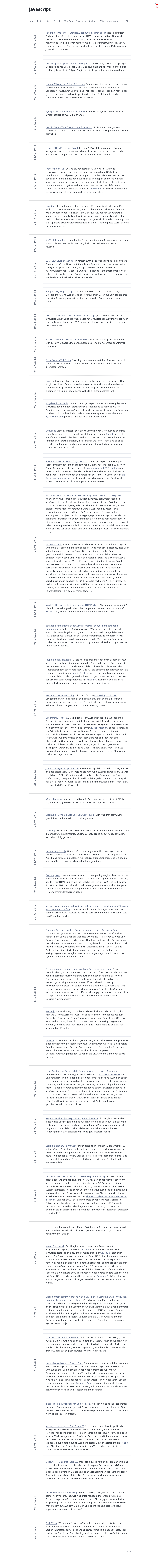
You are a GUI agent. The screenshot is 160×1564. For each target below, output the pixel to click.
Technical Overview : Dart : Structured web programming (75, 1176)
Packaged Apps (84, 1383)
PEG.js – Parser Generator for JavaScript (66, 461)
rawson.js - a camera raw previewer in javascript (70, 315)
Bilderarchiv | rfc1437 (57, 717)
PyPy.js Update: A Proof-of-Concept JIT (65, 111)
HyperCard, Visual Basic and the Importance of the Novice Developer (81, 1071)
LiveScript (51, 430)
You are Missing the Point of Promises (65, 84)
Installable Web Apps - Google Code (64, 1363)
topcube (50, 1040)
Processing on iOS (55, 168)
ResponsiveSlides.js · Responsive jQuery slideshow (72, 1118)
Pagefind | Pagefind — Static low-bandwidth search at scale (77, 32)
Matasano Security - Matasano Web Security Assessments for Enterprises (83, 495)
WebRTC (50, 611)
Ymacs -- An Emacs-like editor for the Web (67, 339)
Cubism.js (51, 830)
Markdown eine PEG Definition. (102, 468)
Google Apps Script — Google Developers (67, 63)
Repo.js (49, 380)
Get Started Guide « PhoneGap (61, 1492)
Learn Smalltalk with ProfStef (61, 1145)
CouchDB (105, 1252)
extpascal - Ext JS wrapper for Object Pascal (68, 1403)
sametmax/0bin (54, 544)
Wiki (102, 21)
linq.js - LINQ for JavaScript (59, 291)
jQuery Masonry (99, 727)
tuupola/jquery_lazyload (58, 659)
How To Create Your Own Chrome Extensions (69, 127)
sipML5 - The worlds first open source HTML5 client (72, 604)
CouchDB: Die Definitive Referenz (63, 1337)
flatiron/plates (53, 875)
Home (31, 21)
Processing (100, 695)
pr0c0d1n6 (95, 188)
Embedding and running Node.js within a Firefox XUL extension (79, 969)
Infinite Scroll (78, 672)
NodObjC (50, 1011)
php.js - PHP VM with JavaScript (62, 147)
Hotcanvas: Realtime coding (60, 695)
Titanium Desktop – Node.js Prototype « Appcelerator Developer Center (82, 930)
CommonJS (102, 1276)
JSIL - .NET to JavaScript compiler (62, 768)
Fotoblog (58, 21)
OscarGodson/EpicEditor (58, 360)
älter (129, 1551)
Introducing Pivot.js (56, 851)
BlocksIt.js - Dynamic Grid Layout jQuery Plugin (70, 814)
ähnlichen (111, 695)
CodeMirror (51, 1523)
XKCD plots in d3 (54, 240)
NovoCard (51, 206)
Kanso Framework (55, 1246)
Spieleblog (81, 21)
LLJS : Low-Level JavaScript (59, 260)
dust (48, 1227)
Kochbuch (93, 21)
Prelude (110, 434)
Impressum (112, 21)
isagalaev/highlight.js (57, 403)
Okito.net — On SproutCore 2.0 (62, 1461)
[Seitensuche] (156, 11)
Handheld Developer (109, 1074)
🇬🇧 (157, 7)
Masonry (91, 679)
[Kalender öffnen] (127, 21)
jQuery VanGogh (54, 416)
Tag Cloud (69, 21)
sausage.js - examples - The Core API (65, 1426)
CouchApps (85, 1249)
